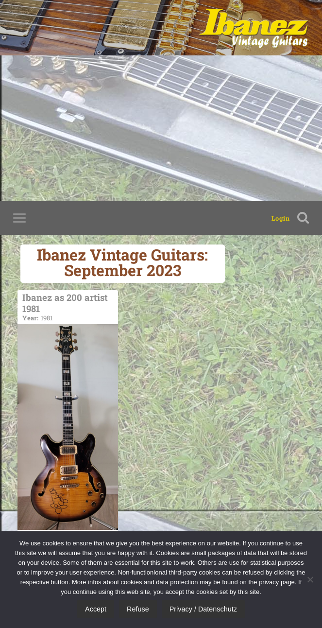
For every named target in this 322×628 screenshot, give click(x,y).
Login (280, 218)
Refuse (138, 609)
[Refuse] (310, 579)
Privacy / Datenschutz (203, 609)
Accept (95, 609)
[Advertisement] (161, 128)
